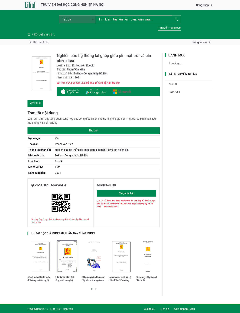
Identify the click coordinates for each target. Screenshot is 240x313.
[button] (92, 289)
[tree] (188, 64)
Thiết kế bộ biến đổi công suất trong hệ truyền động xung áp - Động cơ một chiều (65, 279)
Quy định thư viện (184, 309)
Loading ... (175, 63)
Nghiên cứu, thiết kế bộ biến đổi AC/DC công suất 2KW (120, 279)
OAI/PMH (174, 92)
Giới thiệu (149, 309)
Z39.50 (172, 84)
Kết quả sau (201, 42)
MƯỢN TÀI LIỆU (106, 185)
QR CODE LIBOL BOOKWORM (48, 185)
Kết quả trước (39, 42)
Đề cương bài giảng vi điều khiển (146, 279)
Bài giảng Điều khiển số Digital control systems (93, 279)
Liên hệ (164, 309)
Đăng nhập (204, 5)
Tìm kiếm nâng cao (169, 27)
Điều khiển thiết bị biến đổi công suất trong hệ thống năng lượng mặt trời (39, 279)
